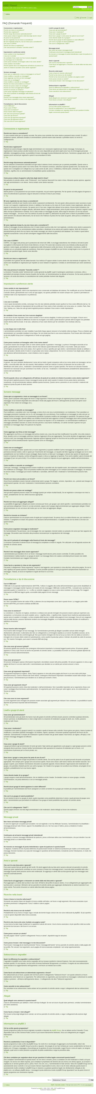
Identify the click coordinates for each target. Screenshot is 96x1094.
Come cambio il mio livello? (12, 63)
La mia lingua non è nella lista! (13, 60)
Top (7, 142)
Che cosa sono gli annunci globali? (14, 113)
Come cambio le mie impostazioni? (14, 54)
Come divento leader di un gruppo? (59, 38)
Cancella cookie (60, 1085)
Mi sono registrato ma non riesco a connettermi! (18, 40)
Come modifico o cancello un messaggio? (16, 76)
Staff (52, 1085)
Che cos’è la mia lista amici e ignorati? (60, 62)
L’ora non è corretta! (10, 56)
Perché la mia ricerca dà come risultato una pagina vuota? (66, 77)
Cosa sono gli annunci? (11, 115)
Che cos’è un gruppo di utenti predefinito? (61, 41)
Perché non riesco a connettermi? (14, 30)
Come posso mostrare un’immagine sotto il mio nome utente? (22, 61)
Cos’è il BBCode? (9, 106)
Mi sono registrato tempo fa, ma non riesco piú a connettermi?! (23, 41)
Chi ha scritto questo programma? (59, 106)
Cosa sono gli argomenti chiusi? (13, 119)
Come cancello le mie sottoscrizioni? (60, 91)
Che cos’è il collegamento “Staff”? (59, 43)
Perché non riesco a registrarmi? (14, 45)
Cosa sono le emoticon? (11, 110)
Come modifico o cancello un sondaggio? (16, 82)
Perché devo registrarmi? (11, 32)
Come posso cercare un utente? (58, 79)
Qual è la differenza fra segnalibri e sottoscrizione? (64, 87)
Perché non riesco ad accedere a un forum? (17, 84)
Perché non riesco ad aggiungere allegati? (17, 87)
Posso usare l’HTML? (10, 108)
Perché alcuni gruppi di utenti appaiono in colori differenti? (66, 40)
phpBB (40, 1088)
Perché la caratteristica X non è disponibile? (62, 108)
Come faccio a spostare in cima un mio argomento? (19, 99)
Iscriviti (84, 17)
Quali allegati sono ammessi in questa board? (63, 98)
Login (90, 17)
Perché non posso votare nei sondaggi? (16, 86)
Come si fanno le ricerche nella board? (60, 73)
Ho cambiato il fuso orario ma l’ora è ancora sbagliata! (20, 58)
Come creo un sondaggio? (12, 80)
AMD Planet (10, 5)
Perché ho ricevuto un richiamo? (14, 89)
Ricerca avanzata (87, 9)
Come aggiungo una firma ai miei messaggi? (17, 78)
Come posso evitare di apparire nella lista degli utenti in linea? (23, 36)
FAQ (77, 17)
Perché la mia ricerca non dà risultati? (60, 75)
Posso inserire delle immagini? (13, 111)
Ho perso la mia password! (12, 38)
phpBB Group (56, 1030)
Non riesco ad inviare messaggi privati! (60, 50)
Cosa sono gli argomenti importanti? (15, 117)
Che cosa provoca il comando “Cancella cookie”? (19, 47)
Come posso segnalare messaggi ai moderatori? (18, 91)
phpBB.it (53, 1089)
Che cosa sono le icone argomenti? (14, 121)
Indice (8, 14)
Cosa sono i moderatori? (56, 32)
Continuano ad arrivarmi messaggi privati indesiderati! (65, 52)
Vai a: (49, 1080)
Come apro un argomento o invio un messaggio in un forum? (22, 74)
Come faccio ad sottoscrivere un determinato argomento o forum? (69, 89)
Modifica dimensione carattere (90, 14)
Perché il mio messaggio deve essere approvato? (19, 97)
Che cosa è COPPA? (10, 43)
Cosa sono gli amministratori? (58, 30)
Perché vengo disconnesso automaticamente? (18, 34)
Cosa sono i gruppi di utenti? (57, 34)
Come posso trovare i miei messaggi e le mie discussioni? (66, 81)
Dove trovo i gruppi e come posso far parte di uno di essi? (66, 36)
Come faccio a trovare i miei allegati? (60, 100)
